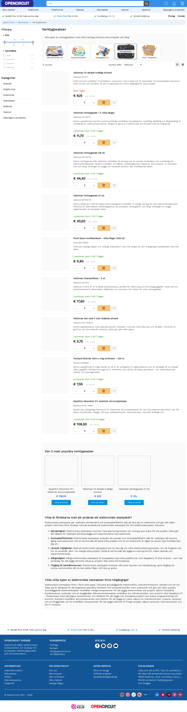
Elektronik (33, 10)
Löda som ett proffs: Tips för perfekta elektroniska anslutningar (160, 670)
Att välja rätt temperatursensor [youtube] (159, 673)
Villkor (7, 677)
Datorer (125, 10)
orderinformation (13, 670)
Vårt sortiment (56, 677)
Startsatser (102, 10)
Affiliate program (102, 673)
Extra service (102, 666)
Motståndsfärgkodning (105, 677)
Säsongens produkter (174, 10)
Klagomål (9, 683)
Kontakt (181, 16)
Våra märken (8, 10)
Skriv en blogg (101, 670)
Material (146, 10)
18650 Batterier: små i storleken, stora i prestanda (160, 677)
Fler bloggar (144, 683)
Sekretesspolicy (12, 680)
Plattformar (57, 10)
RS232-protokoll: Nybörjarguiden (155, 680)
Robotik (80, 10)
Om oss (53, 670)
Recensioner (55, 673)
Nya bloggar (146, 666)
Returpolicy (10, 673)
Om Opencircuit (59, 666)
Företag (171, 16)
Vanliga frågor (56, 683)
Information (12, 666)
